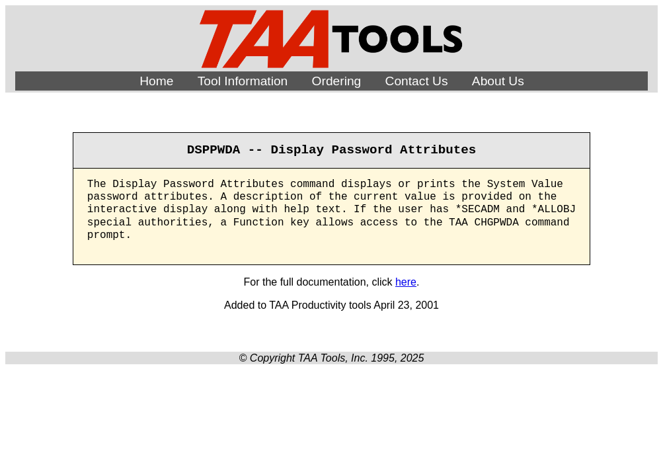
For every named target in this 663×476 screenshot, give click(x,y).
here (405, 282)
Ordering (337, 81)
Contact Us (416, 81)
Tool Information (243, 81)
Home (156, 81)
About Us (498, 81)
